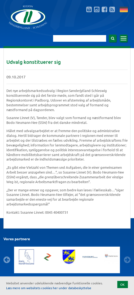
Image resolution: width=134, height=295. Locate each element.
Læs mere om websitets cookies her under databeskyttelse (48, 288)
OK (122, 284)
